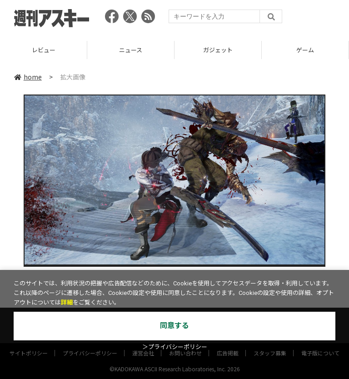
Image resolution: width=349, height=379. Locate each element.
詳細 (67, 302)
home (28, 76)
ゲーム (305, 49)
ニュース (130, 49)
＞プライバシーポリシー (174, 347)
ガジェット (218, 49)
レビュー (43, 49)
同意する (174, 325)
